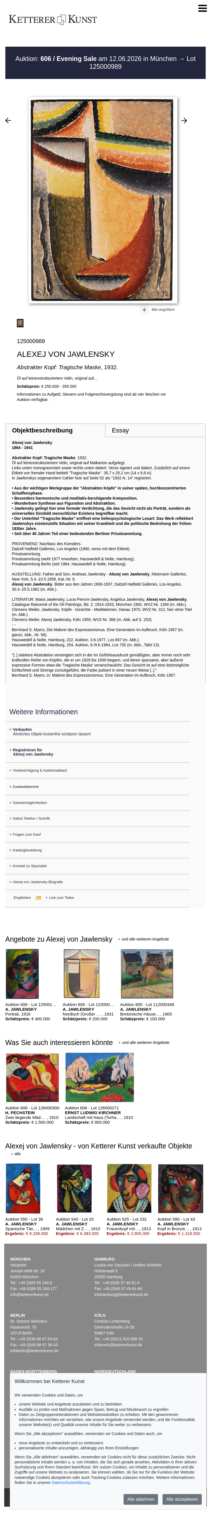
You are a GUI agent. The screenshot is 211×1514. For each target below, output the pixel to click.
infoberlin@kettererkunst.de (34, 1350)
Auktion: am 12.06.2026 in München (96, 58)
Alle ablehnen (140, 1499)
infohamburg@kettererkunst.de (121, 1294)
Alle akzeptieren (182, 1499)
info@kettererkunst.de (29, 1294)
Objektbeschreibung (42, 430)
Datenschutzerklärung (71, 1482)
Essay (120, 430)
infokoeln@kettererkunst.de (118, 1345)
